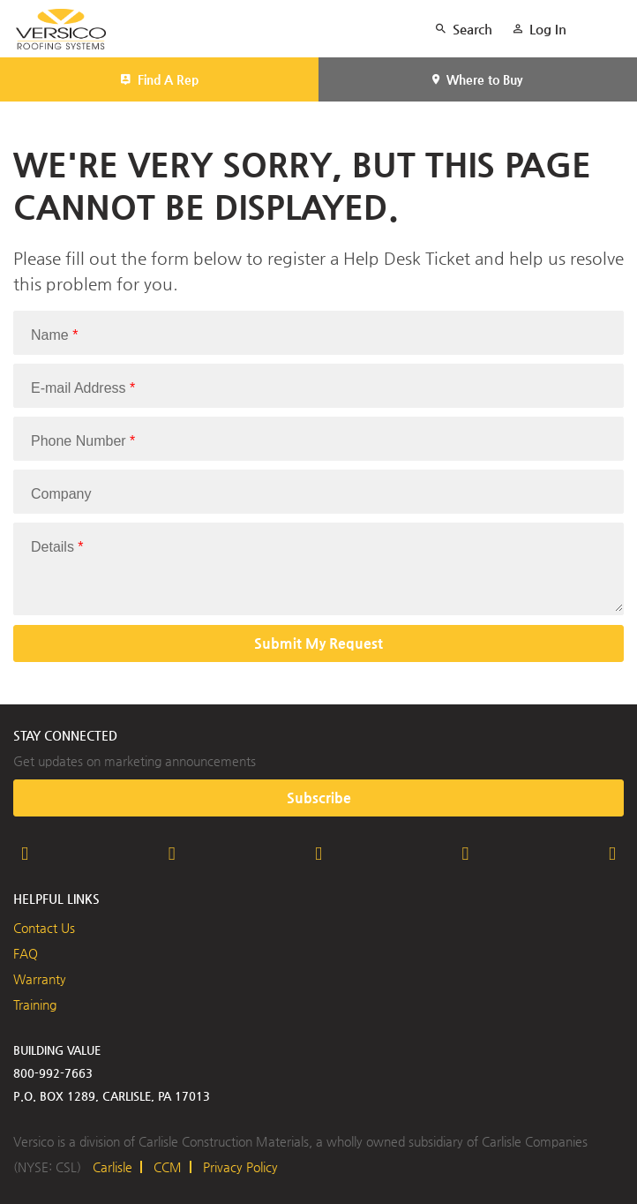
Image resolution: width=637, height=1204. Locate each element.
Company (61, 493)
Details (57, 546)
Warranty (39, 979)
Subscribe (319, 797)
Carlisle (112, 1167)
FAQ (25, 953)
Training (34, 1004)
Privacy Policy (240, 1167)
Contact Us (44, 928)
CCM (168, 1167)
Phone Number (83, 440)
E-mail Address (83, 387)
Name (54, 334)
